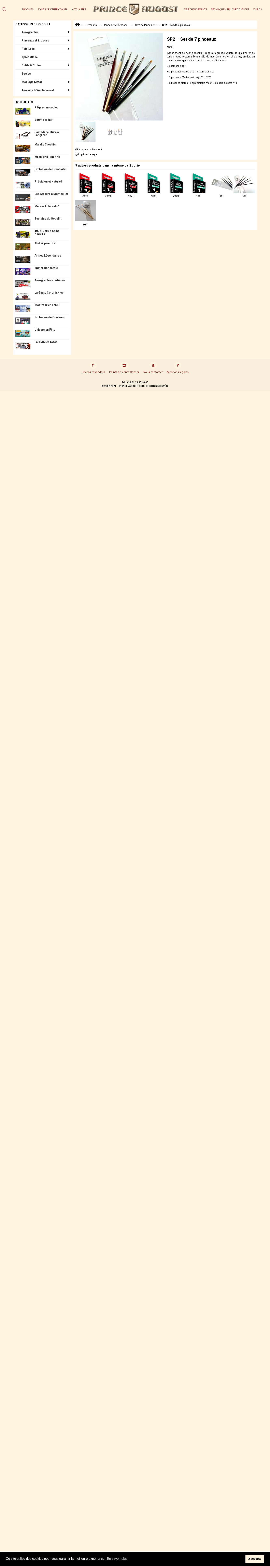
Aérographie (30, 32)
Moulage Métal (32, 82)
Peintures (28, 48)
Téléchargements (195, 9)
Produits (27, 9)
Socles (26, 73)
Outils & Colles (31, 65)
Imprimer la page (86, 154)
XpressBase (30, 57)
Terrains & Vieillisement (38, 90)
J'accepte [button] (254, 1558)
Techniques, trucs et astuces (230, 9)
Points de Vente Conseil (53, 9)
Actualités (79, 9)
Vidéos (257, 9)
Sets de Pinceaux (145, 25)
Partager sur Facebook (88, 149)
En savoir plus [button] (117, 1558)
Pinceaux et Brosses (35, 40)
